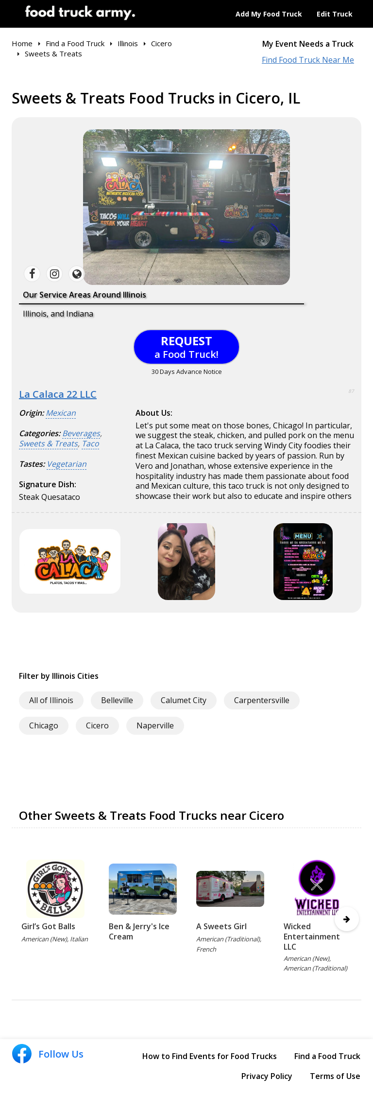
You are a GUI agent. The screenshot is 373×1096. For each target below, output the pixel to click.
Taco (90, 444)
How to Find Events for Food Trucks (209, 1056)
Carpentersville (261, 700)
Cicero (97, 725)
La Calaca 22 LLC (58, 394)
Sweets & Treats (48, 444)
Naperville (155, 725)
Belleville (117, 700)
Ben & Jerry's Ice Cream (139, 931)
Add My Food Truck (269, 13)
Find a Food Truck (327, 1056)
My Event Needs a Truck (308, 44)
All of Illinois (51, 700)
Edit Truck (335, 13)
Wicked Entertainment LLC (312, 936)
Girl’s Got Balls (48, 926)
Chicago (43, 725)
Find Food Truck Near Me (308, 60)
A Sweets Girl (221, 926)
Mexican (61, 413)
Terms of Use (335, 1076)
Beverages (81, 433)
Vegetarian (66, 464)
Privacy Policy (266, 1076)
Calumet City (183, 700)
